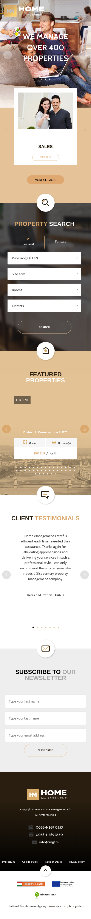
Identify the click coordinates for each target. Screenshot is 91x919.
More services (45, 180)
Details (45, 157)
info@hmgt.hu (45, 842)
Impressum (8, 861)
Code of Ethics (53, 861)
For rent (28, 241)
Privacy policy (77, 861)
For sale (60, 241)
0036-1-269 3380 (45, 835)
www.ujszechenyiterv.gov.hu (65, 906)
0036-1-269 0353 (45, 827)
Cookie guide (30, 861)
